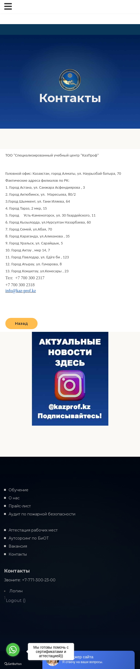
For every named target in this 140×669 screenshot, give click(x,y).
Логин (16, 591)
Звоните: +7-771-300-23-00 (30, 580)
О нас (14, 498)
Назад (21, 323)
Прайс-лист (20, 506)
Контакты (18, 554)
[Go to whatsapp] (13, 649)
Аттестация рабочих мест (33, 530)
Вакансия (18, 546)
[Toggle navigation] (8, 6)
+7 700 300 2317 (30, 278)
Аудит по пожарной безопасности (42, 514)
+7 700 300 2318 (20, 285)
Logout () (16, 600)
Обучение (18, 490)
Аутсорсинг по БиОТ (29, 538)
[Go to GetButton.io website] (12, 663)
